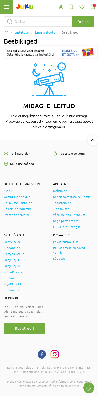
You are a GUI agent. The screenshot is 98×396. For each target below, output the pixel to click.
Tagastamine (62, 203)
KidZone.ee (12, 248)
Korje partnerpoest (66, 221)
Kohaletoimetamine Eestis (71, 197)
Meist (8, 191)
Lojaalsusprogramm (17, 209)
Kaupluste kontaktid (18, 203)
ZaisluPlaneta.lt (15, 272)
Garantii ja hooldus (17, 197)
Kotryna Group (14, 254)
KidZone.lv (11, 290)
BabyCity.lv (12, 266)
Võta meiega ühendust (69, 215)
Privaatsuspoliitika (65, 242)
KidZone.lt (11, 278)
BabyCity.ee (12, 242)
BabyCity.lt (11, 260)
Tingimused (61, 209)
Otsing (83, 21)
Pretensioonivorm (16, 215)
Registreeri (24, 328)
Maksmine (60, 191)
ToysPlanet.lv (13, 284)
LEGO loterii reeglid (67, 227)
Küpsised (59, 259)
